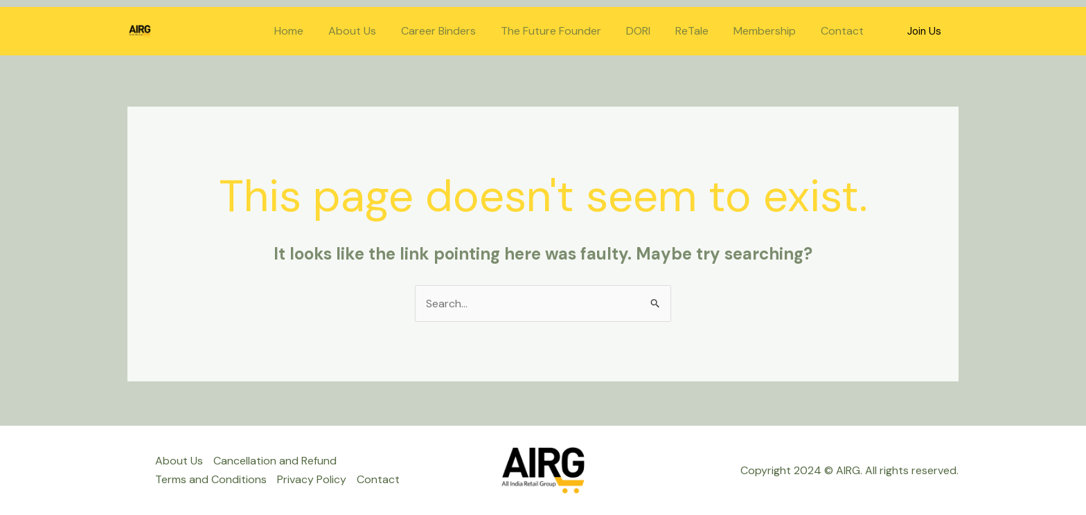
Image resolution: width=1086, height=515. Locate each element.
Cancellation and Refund (275, 460)
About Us (370, 31)
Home (309, 31)
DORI (648, 31)
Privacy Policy (311, 479)
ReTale (698, 31)
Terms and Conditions (211, 479)
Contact (843, 31)
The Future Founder (563, 31)
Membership (769, 31)
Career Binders (453, 31)
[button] (924, 31)
